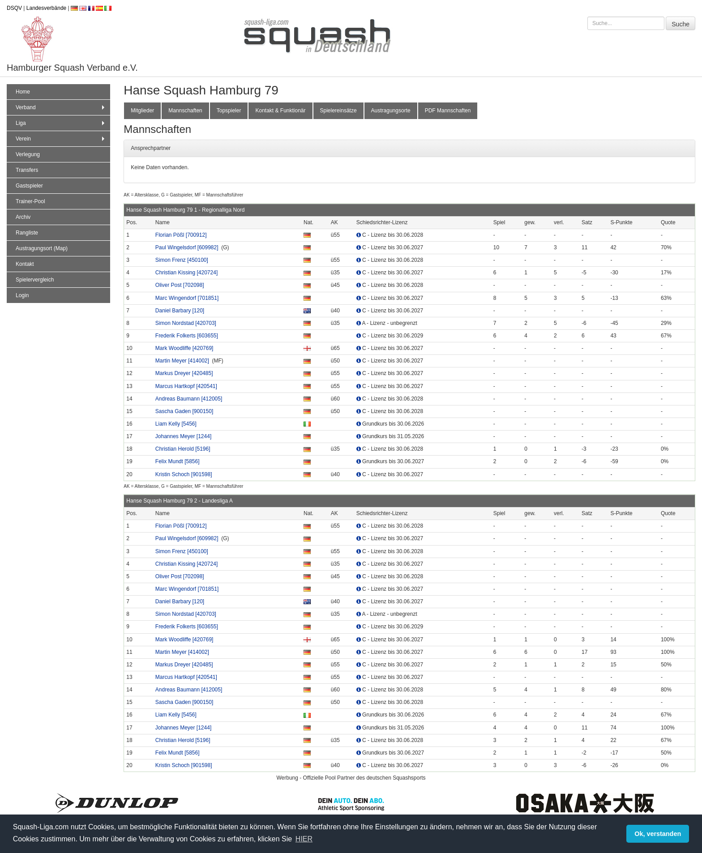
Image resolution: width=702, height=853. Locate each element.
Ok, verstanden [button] (657, 833)
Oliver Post (179, 285)
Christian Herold (182, 449)
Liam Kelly (176, 424)
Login (22, 295)
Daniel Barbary (179, 310)
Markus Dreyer (184, 373)
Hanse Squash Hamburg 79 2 (161, 501)
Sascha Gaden (184, 411)
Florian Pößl (181, 235)
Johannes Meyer (183, 436)
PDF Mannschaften (448, 110)
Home (23, 92)
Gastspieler (29, 186)
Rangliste (27, 233)
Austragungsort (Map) (42, 248)
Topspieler (229, 110)
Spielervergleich (35, 280)
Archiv (23, 217)
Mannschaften (185, 110)
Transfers (27, 170)
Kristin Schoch (183, 474)
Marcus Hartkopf (186, 386)
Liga (61, 123)
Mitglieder (142, 110)
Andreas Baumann (188, 399)
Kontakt (25, 264)
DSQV (14, 8)
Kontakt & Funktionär (280, 110)
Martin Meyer (182, 361)
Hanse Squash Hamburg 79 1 (161, 210)
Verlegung (28, 154)
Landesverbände (46, 8)
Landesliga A (217, 501)
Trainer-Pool (30, 201)
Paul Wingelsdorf (186, 247)
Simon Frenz (181, 260)
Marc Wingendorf (186, 298)
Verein (61, 139)
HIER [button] (303, 839)
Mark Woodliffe (184, 348)
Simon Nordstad (185, 323)
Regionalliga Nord (223, 210)
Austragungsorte (391, 110)
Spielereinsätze (338, 110)
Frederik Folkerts (186, 336)
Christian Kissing (186, 272)
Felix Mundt (177, 461)
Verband (61, 107)
